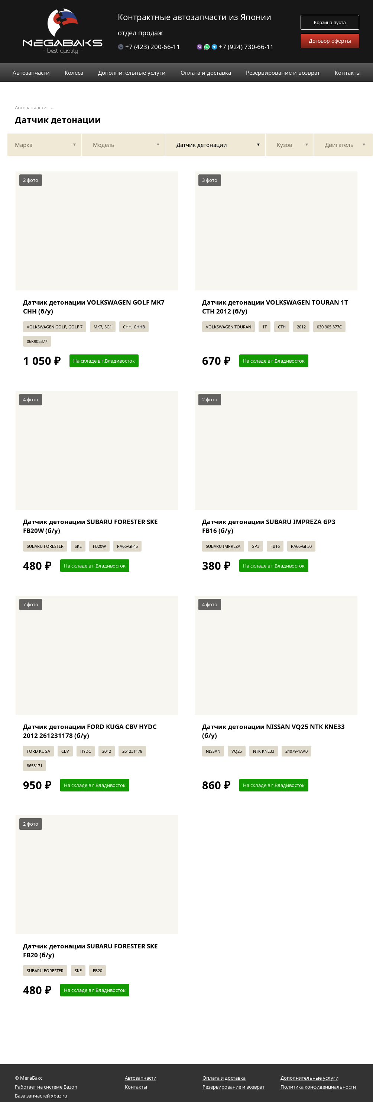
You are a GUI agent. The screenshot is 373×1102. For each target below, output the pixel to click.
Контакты (136, 1086)
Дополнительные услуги (309, 1077)
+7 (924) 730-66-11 (235, 46)
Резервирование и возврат (233, 1086)
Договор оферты (330, 40)
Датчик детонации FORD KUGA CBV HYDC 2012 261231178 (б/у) (90, 731)
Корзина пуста (330, 22)
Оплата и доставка (224, 1077)
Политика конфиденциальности (318, 1086)
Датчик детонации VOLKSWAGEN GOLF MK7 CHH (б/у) (94, 306)
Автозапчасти (30, 107)
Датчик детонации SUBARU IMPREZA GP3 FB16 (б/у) (268, 526)
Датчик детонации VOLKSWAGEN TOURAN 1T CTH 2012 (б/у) (275, 306)
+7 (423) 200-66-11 (149, 46)
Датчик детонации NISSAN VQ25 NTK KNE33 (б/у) (273, 731)
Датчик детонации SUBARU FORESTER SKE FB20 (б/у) (90, 950)
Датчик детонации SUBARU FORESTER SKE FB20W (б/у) (90, 526)
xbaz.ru (59, 1095)
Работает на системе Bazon (46, 1086)
